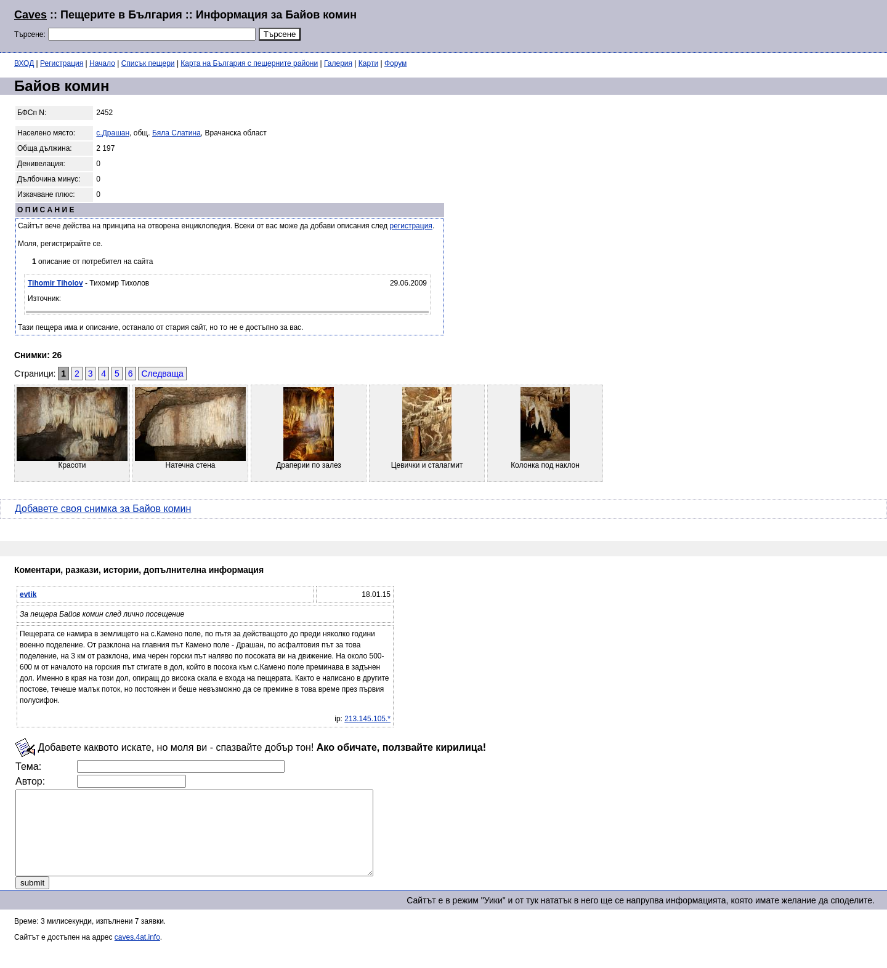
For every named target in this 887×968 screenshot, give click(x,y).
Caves (30, 15)
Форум (395, 63)
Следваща (162, 373)
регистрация (411, 226)
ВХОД (24, 63)
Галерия (338, 63)
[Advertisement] (723, 24)
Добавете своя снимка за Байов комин (103, 508)
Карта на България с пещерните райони (249, 63)
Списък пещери (148, 63)
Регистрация (61, 63)
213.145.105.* (367, 718)
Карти (368, 63)
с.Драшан (112, 133)
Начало (102, 63)
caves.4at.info (137, 954)
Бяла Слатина (176, 133)
